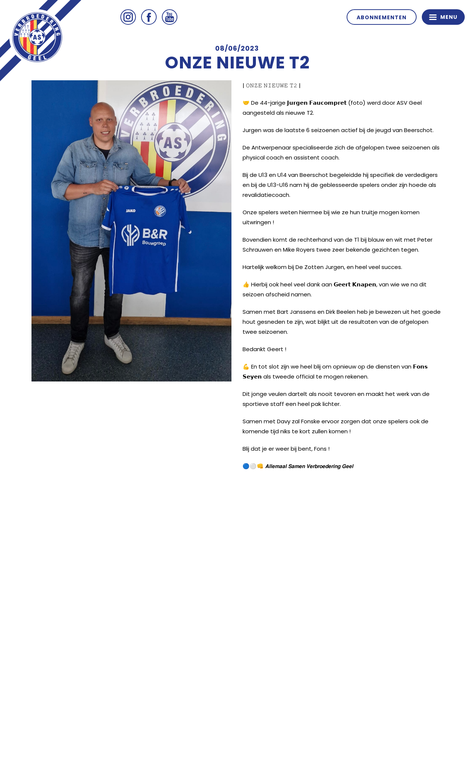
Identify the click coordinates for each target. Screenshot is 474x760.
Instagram (128, 17)
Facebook (149, 17)
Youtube (169, 17)
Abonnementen (382, 17)
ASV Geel (37, 37)
